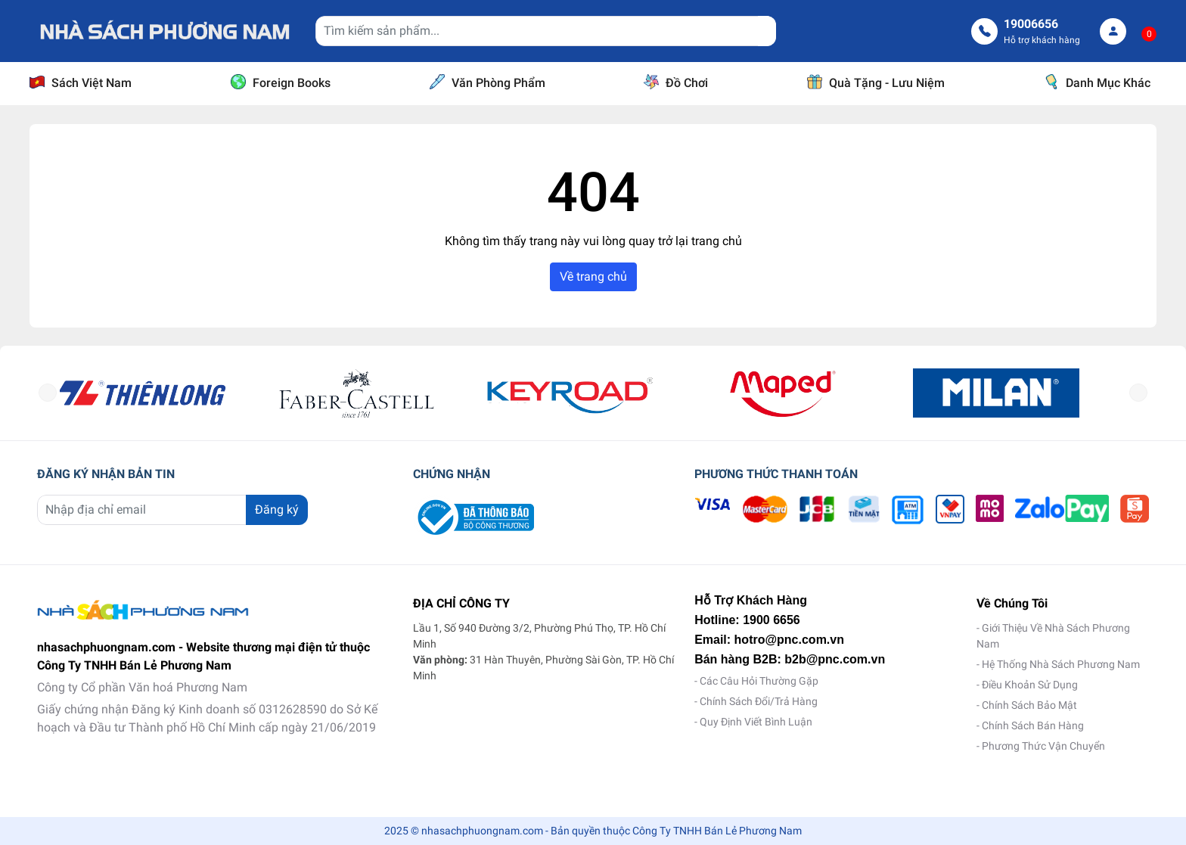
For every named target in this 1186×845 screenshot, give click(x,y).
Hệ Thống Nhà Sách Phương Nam (1061, 664)
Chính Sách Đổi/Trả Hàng (759, 701)
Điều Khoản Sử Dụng (1030, 685)
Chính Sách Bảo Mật (1029, 705)
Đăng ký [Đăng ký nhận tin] (277, 509)
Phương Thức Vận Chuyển (1043, 746)
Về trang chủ (593, 276)
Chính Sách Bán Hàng (1033, 725)
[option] (166, 393)
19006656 (1031, 24)
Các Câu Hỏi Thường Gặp (759, 681)
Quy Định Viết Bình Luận (756, 722)
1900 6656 (771, 620)
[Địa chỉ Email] (172, 510)
